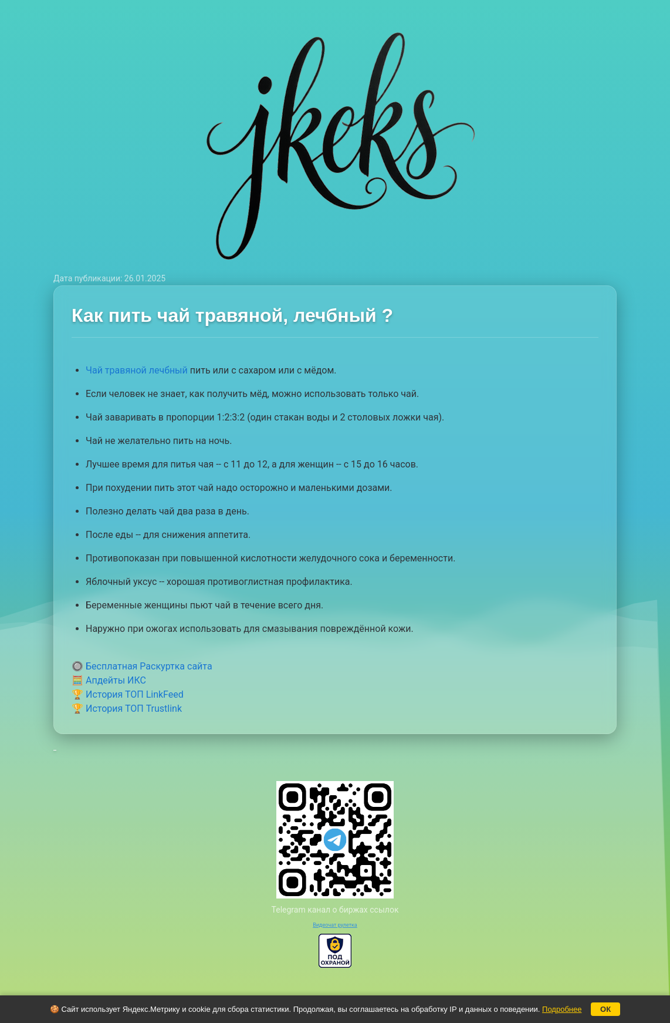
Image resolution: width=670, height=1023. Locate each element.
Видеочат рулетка (335, 925)
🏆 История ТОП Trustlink (127, 708)
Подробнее (561, 1009)
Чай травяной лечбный (137, 370)
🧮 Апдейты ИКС (109, 680)
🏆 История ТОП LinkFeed (128, 694)
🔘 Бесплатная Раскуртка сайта (142, 666)
